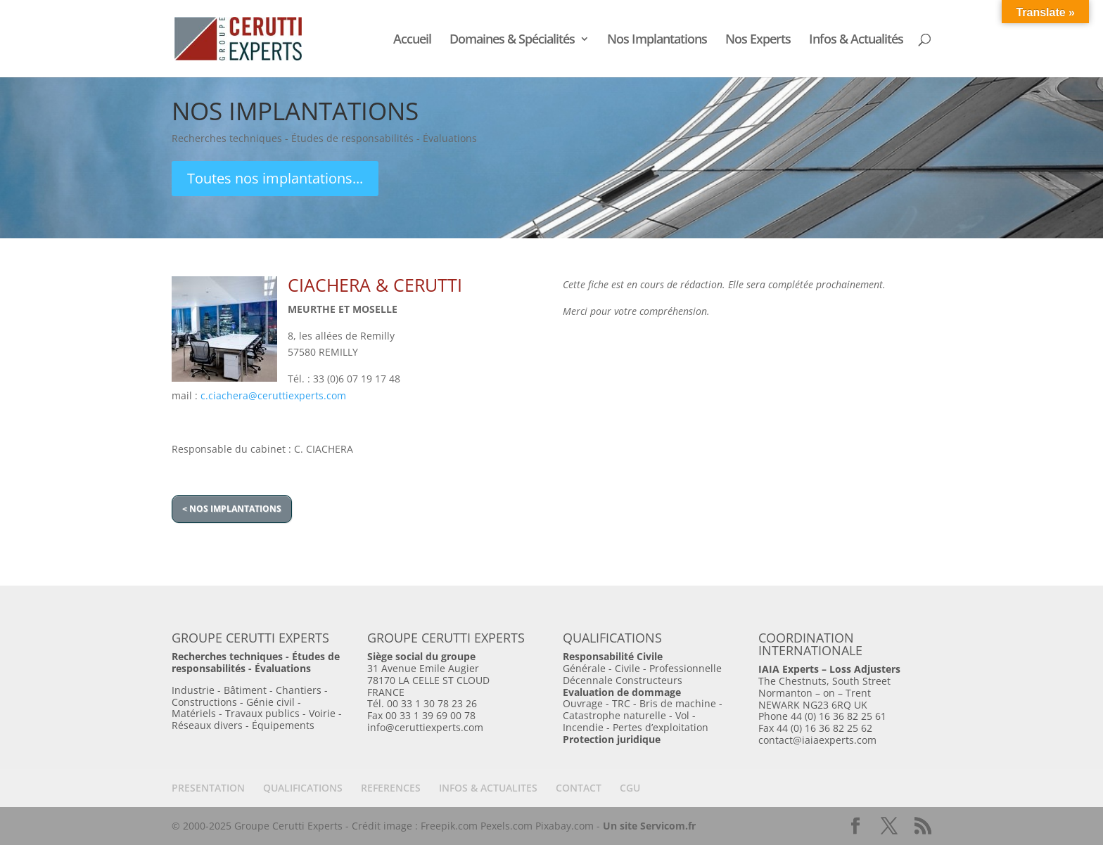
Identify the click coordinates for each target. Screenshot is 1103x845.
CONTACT (578, 787)
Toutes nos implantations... (275, 178)
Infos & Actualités (856, 40)
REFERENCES (391, 787)
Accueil (412, 40)
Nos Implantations (657, 40)
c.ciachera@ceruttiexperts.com (273, 395)
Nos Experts (758, 40)
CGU (630, 787)
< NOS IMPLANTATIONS (231, 509)
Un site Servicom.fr (649, 825)
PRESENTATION (208, 787)
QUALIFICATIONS (303, 787)
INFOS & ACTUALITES (488, 787)
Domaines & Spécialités (512, 40)
